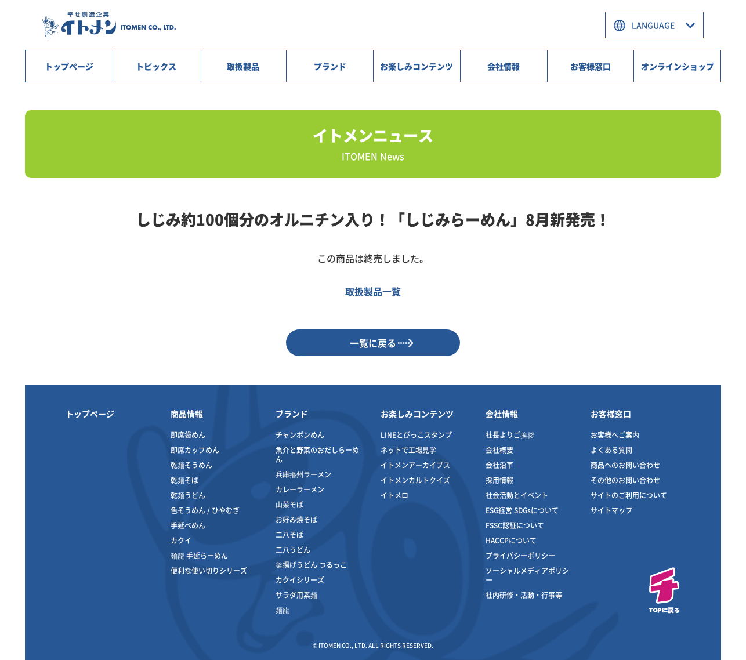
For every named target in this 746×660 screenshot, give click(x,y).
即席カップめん (195, 450)
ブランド (330, 66)
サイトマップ (611, 510)
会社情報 (503, 66)
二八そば (289, 534)
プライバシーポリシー (520, 555)
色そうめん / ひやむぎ (205, 510)
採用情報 (499, 480)
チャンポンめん (300, 435)
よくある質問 (611, 450)
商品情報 (187, 413)
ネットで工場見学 (408, 450)
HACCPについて (511, 540)
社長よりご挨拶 (510, 435)
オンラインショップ (677, 66)
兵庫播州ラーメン (303, 474)
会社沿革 (499, 465)
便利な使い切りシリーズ (209, 570)
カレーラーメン (300, 489)
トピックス (156, 66)
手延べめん (188, 525)
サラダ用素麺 (296, 595)
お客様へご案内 (615, 435)
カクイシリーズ (300, 580)
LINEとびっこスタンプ (416, 435)
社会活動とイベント (517, 495)
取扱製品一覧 (373, 291)
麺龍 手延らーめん (199, 555)
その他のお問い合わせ (625, 480)
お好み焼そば (296, 519)
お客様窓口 (590, 66)
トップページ (69, 66)
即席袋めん (188, 435)
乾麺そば (184, 480)
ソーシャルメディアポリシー (527, 575)
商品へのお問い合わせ (625, 465)
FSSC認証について (515, 525)
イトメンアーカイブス (415, 465)
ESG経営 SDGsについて (522, 510)
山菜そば (289, 504)
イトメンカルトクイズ (415, 480)
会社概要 (499, 450)
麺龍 (282, 610)
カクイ (181, 540)
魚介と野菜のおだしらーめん (317, 454)
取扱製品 (243, 66)
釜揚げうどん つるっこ (311, 565)
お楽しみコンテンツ (416, 66)
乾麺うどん (188, 495)
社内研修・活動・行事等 (524, 595)
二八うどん (293, 549)
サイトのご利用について (629, 495)
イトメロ (394, 495)
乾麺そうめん (191, 465)
